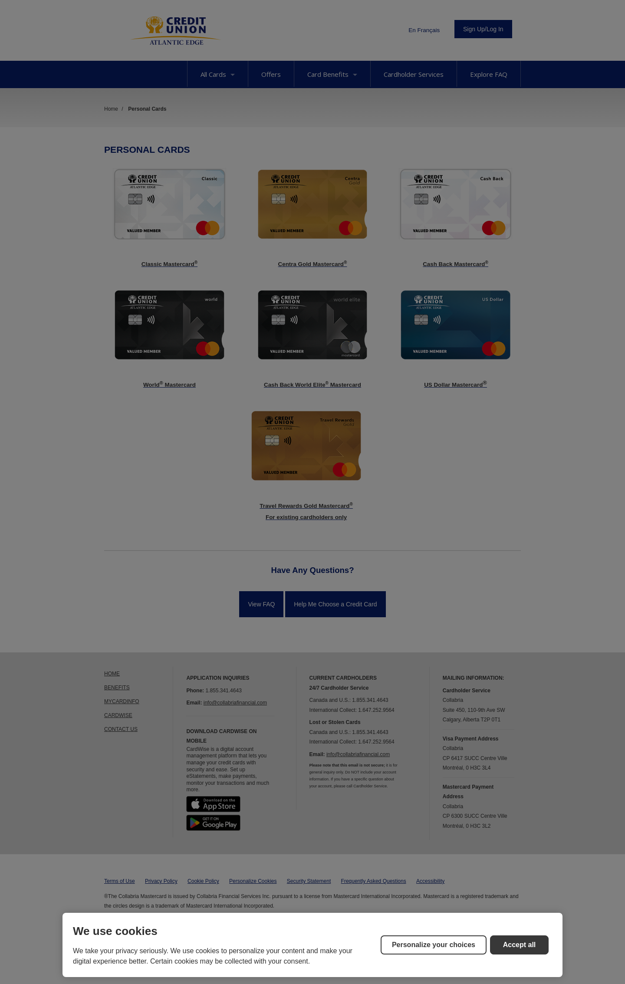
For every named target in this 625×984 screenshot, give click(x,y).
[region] (312, 945)
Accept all (519, 944)
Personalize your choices (433, 944)
